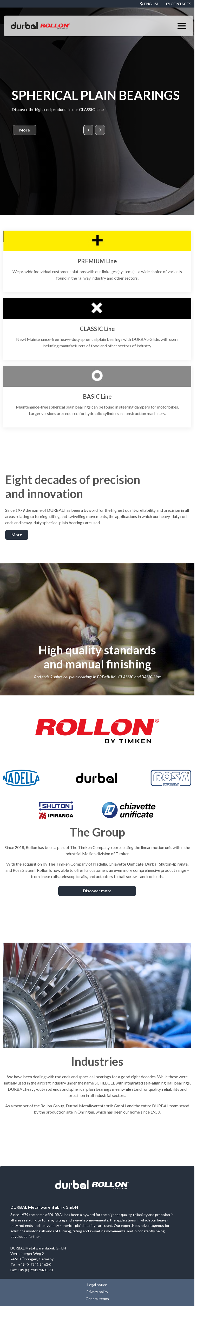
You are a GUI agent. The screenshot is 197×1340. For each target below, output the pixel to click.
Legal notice (97, 1284)
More (24, 129)
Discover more (97, 890)
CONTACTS (181, 4)
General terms (97, 1298)
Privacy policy (97, 1291)
